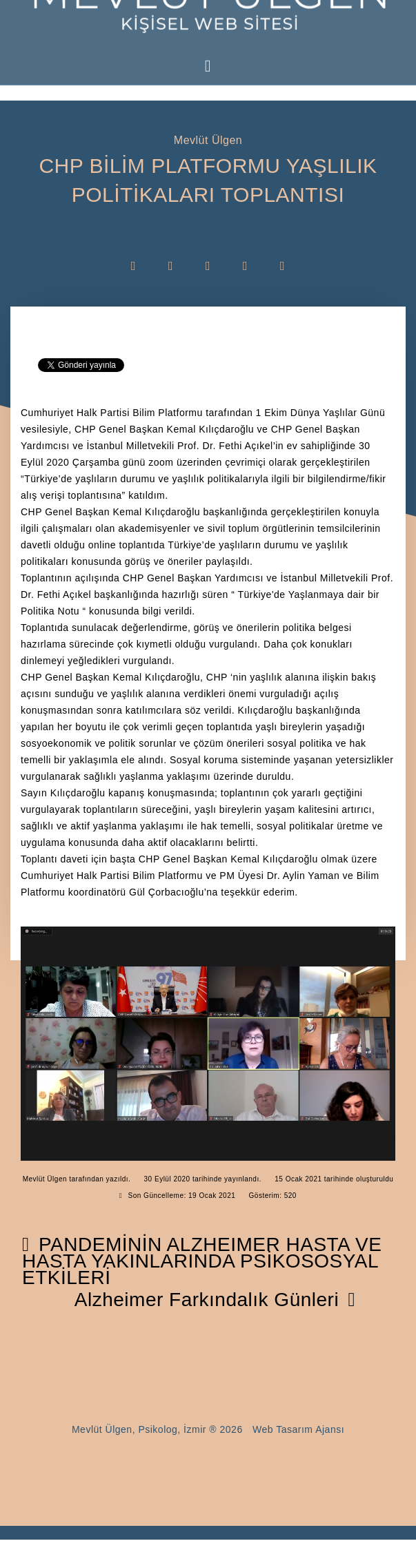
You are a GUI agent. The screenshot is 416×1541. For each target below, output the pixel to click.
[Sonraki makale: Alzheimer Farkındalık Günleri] (215, 1302)
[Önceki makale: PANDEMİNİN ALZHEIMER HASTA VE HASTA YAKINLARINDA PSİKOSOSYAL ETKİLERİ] (202, 1262)
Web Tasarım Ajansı (298, 1432)
